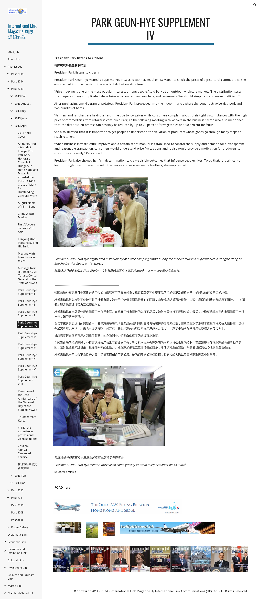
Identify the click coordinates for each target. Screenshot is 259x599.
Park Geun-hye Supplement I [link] (27, 292)
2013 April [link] (21, 126)
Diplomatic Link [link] (17, 534)
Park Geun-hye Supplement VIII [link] (28, 367)
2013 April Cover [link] (24, 134)
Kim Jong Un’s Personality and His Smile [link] (28, 242)
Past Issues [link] (15, 66)
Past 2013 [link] (17, 89)
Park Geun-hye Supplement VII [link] (27, 357)
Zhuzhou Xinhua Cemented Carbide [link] (24, 451)
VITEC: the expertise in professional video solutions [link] (27, 433)
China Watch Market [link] (26, 215)
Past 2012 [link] (17, 490)
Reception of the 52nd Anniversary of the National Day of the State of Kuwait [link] (27, 400)
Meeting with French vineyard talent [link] (28, 257)
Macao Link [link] (15, 586)
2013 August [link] (22, 103)
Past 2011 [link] (17, 498)
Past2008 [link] (17, 520)
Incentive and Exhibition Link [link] (17, 551)
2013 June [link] (21, 118)
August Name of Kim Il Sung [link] (27, 204)
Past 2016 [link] (17, 74)
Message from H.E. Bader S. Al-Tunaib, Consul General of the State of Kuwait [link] (28, 275)
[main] (150, 30)
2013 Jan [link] (20, 483)
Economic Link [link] (17, 542)
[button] (255, 5)
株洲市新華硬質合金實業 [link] (27, 466)
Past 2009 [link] (17, 512)
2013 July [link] (20, 111)
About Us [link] (14, 59)
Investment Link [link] (18, 568)
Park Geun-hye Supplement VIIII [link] (27, 380)
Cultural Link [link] (16, 560)
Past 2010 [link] (17, 505)
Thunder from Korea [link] (27, 418)
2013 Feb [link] (20, 475)
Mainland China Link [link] (21, 593)
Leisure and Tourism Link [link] (21, 576)
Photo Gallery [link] (19, 527)
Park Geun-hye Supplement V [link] (27, 335)
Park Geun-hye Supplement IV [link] (28, 324)
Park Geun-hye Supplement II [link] (27, 302)
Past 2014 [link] (17, 81)
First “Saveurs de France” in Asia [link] (26, 228)
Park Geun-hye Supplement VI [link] (27, 346)
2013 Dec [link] (20, 96)
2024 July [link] (13, 52)
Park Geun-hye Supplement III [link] (27, 313)
